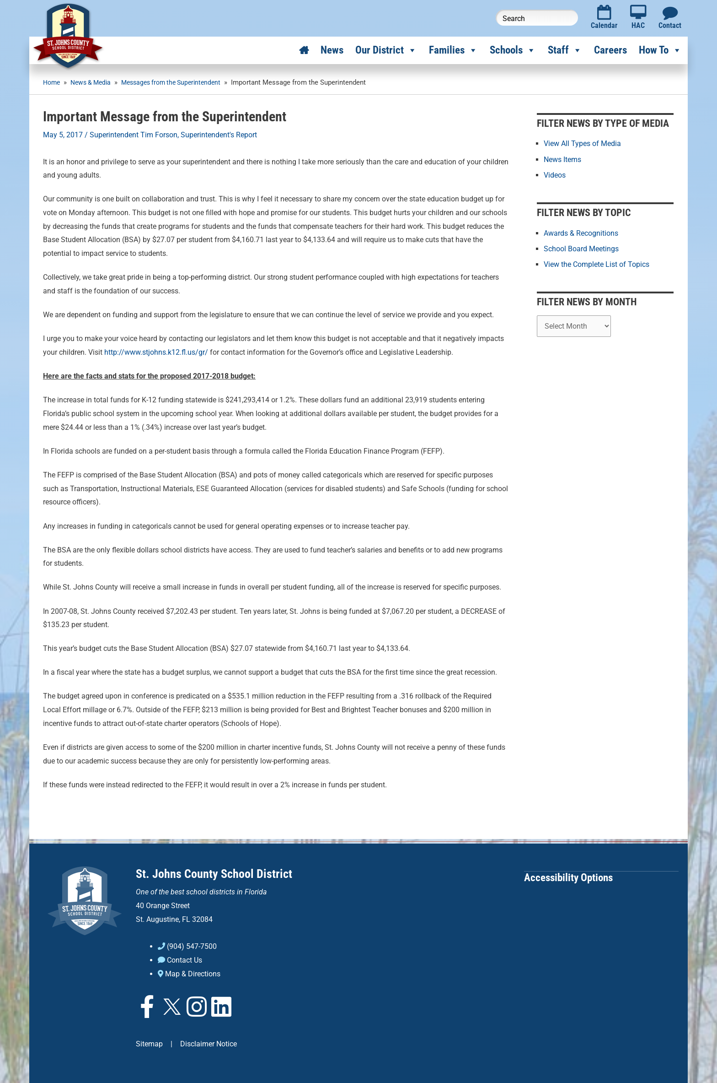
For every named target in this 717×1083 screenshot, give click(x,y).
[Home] (304, 50)
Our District (386, 50)
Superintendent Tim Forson (133, 134)
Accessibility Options (568, 877)
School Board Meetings (581, 248)
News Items (562, 159)
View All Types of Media (582, 143)
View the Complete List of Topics (596, 264)
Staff (565, 50)
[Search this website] (537, 18)
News (332, 50)
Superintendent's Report (219, 134)
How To (660, 50)
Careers (610, 50)
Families (453, 50)
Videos (555, 174)
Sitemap (149, 1043)
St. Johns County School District (214, 874)
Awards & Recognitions (581, 232)
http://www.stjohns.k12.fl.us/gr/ (156, 351)
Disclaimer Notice (208, 1043)
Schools (513, 50)
